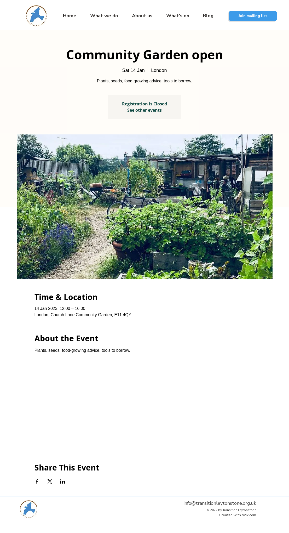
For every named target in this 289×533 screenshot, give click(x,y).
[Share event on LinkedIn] (62, 481)
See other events (144, 110)
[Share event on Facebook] (36, 481)
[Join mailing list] (253, 16)
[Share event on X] (49, 481)
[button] (101, 16)
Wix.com (249, 515)
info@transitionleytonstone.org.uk (219, 503)
